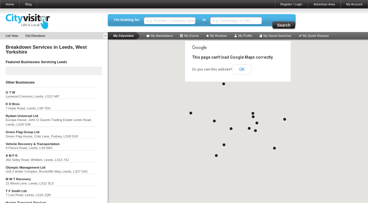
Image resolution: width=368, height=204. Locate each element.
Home (10, 4)
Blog (28, 4)
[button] (231, 128)
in (204, 20)
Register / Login (291, 4)
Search (284, 25)
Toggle (107, 35)
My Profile (245, 35)
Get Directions (35, 35)
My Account (354, 4)
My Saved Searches (277, 35)
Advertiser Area (324, 4)
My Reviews (218, 35)
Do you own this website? (212, 69)
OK (241, 69)
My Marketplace (162, 35)
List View (12, 35)
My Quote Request (316, 35)
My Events (191, 35)
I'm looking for (126, 20)
